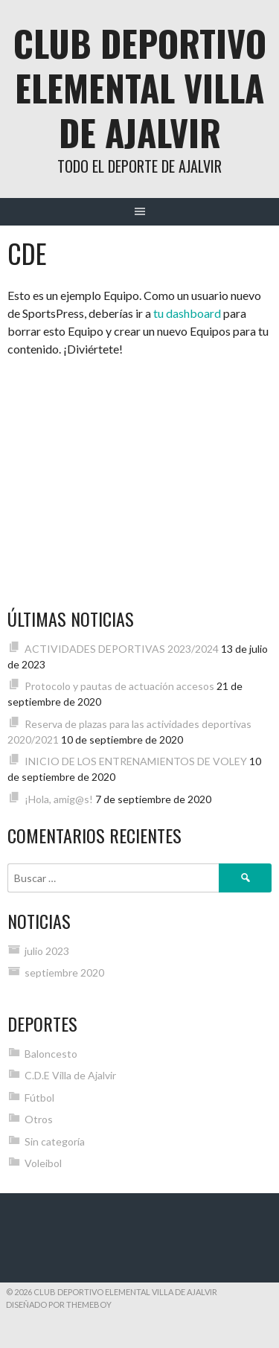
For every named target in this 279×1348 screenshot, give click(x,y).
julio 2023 (47, 951)
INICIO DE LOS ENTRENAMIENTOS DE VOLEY (136, 761)
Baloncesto (51, 1053)
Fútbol (39, 1097)
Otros (39, 1119)
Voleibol (43, 1163)
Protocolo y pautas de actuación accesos (119, 686)
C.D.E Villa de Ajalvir (70, 1075)
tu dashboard (187, 313)
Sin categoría (55, 1141)
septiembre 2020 (64, 972)
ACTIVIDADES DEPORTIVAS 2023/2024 (122, 648)
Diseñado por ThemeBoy (59, 1304)
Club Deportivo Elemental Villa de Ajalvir (139, 87)
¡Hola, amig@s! (59, 799)
